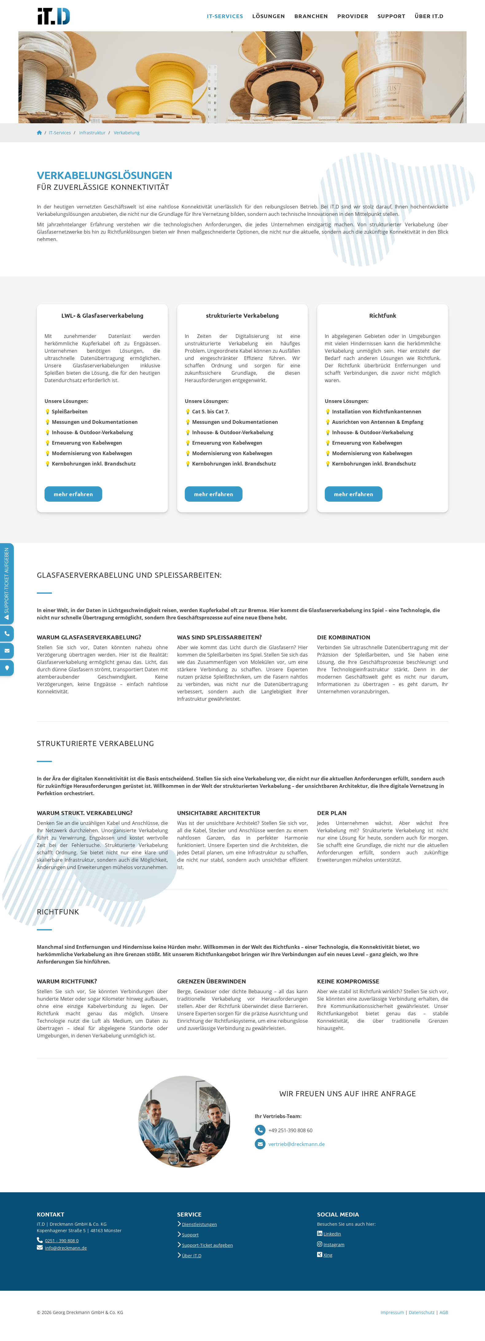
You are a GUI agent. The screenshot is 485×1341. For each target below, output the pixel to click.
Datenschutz (422, 1312)
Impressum (392, 1312)
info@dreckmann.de (66, 1248)
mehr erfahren (73, 493)
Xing (328, 1255)
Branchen (311, 15)
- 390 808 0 (67, 1240)
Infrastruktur (92, 133)
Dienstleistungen (199, 1224)
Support (391, 15)
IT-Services (225, 15)
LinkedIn (332, 1234)
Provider (352, 15)
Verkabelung (127, 133)
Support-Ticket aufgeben (207, 1245)
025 (48, 1240)
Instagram (334, 1244)
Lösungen (268, 15)
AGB (444, 1312)
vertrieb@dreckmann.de (297, 1144)
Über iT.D (429, 15)
